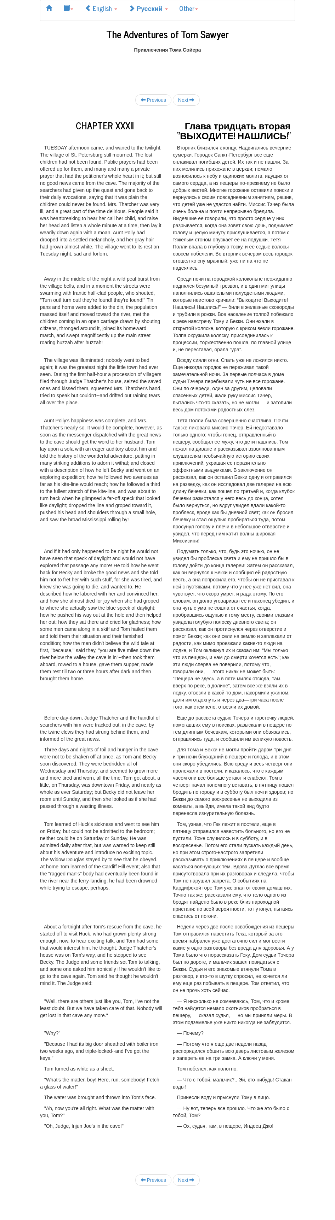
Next (186, 100)
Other (188, 8)
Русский (148, 8)
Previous (153, 100)
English (101, 8)
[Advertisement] (169, 69)
